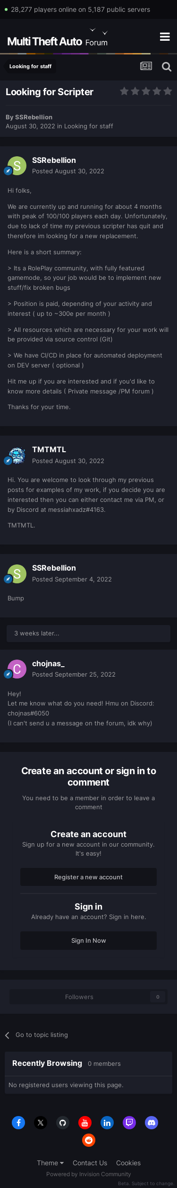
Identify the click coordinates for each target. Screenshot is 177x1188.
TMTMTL (49, 449)
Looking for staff (88, 126)
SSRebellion (33, 117)
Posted (68, 171)
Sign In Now (88, 940)
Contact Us (90, 1163)
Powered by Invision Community (88, 1174)
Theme (50, 1163)
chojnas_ (48, 663)
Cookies (128, 1163)
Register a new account (88, 877)
